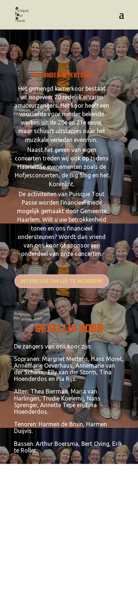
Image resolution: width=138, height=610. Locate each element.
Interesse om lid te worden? (61, 281)
